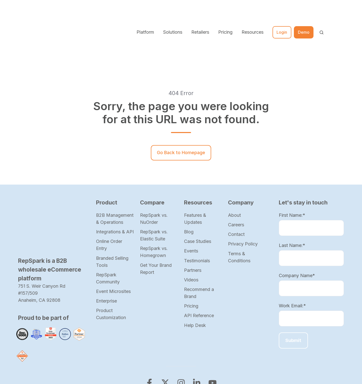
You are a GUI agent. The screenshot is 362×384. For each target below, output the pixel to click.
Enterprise (106, 259)
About (234, 173)
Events (191, 209)
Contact (236, 192)
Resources (252, 11)
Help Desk (195, 283)
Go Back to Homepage (181, 110)
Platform (145, 11)
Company (241, 160)
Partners (192, 228)
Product (106, 160)
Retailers (200, 11)
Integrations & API (115, 190)
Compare (152, 160)
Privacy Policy (243, 202)
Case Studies (197, 199)
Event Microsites (113, 249)
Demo (303, 11)
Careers (236, 183)
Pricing (225, 11)
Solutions (172, 11)
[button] (321, 11)
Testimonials (197, 219)
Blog (189, 190)
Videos (191, 238)
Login (282, 11)
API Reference (199, 273)
